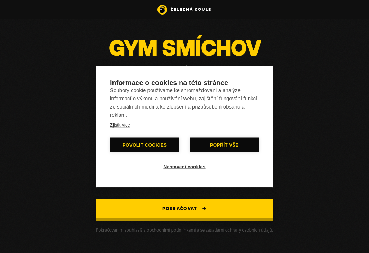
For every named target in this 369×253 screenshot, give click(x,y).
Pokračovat (184, 209)
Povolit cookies (145, 145)
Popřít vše (224, 145)
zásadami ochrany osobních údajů (239, 230)
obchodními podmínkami (171, 230)
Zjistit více (120, 125)
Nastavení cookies (184, 166)
